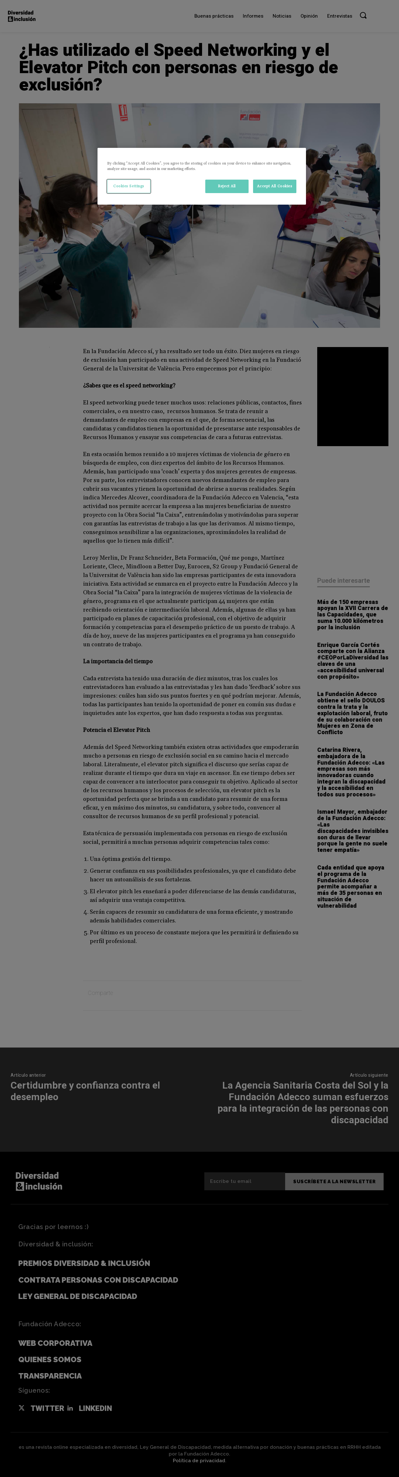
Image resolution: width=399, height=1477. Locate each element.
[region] (202, 176)
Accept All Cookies (274, 186)
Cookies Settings (128, 186)
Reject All (227, 186)
